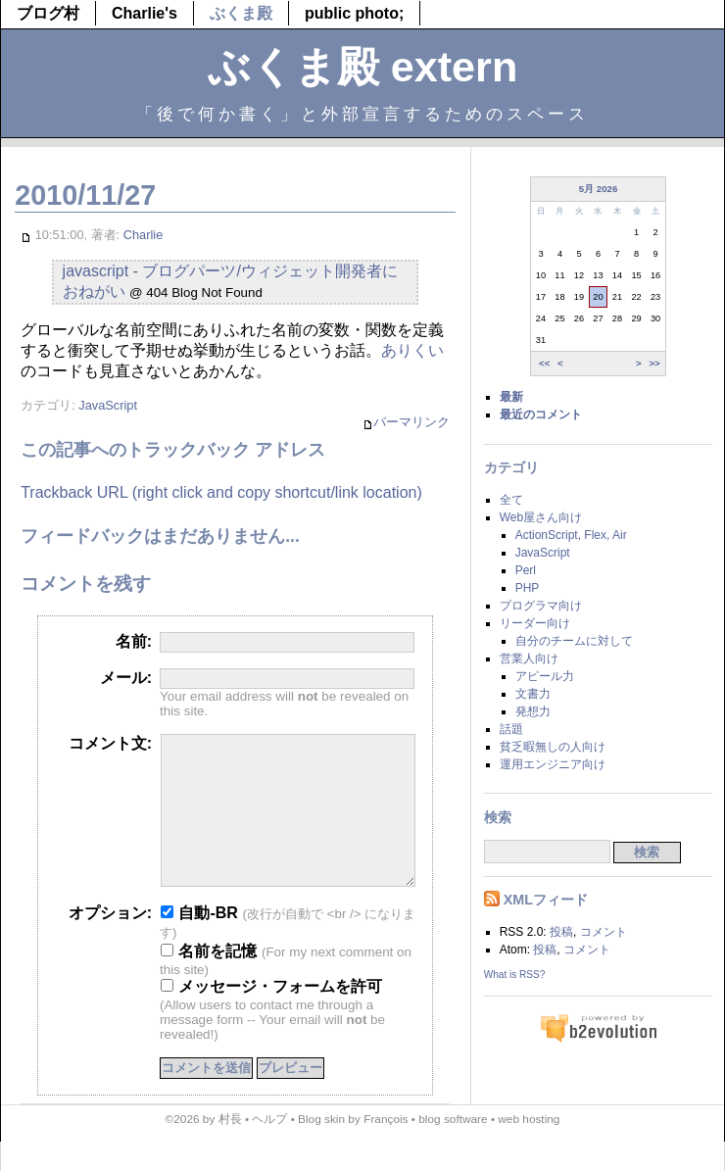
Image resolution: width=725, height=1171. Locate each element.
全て (511, 500)
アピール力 (544, 676)
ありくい (412, 350)
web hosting (528, 1148)
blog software (452, 1148)
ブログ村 (48, 13)
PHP (527, 588)
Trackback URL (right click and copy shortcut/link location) (221, 492)
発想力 (533, 711)
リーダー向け (535, 623)
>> (654, 363)
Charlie (143, 234)
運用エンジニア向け (552, 764)
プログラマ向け (541, 605)
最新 (511, 397)
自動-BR (199, 942)
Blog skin (321, 1148)
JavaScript (107, 405)
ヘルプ (269, 1148)
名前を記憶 (209, 980)
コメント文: (110, 743)
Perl (525, 570)
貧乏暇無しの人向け (552, 747)
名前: (134, 641)
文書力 (533, 694)
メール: (126, 677)
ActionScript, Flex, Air (571, 535)
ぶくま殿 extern (363, 66)
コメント (603, 932)
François (385, 1148)
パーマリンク (406, 423)
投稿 (561, 932)
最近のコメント (541, 414)
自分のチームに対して (574, 641)
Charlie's (144, 13)
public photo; (354, 13)
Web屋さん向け (541, 517)
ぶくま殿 (241, 13)
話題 (511, 729)
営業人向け (529, 658)
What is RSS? (515, 974)
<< (544, 363)
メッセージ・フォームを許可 (271, 1015)
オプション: (110, 942)
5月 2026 (598, 188)
